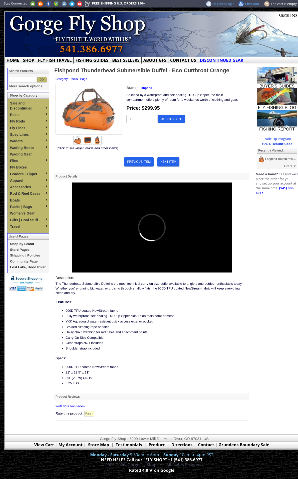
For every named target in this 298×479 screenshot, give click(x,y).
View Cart (44, 445)
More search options (25, 86)
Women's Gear (22, 213)
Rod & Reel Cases (28, 194)
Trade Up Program (277, 138)
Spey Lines (28, 134)
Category (62, 79)
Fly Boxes (18, 167)
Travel (28, 226)
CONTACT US (183, 60)
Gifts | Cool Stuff (28, 220)
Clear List (290, 166)
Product (157, 445)
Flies (28, 161)
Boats (28, 200)
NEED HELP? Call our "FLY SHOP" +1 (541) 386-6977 (151, 459)
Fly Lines (28, 128)
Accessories (28, 187)
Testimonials (129, 445)
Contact (206, 445)
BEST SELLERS (125, 60)
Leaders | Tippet (28, 174)
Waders (28, 141)
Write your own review (70, 406)
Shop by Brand (22, 244)
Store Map (98, 445)
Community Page (24, 261)
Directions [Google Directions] (181, 445)
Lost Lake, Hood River (28, 267)
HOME (13, 60)
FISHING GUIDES (91, 60)
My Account (70, 445)
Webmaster (152, 476)
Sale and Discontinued (28, 105)
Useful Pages (18, 236)
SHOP (28, 60)
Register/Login (223, 4)
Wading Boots (28, 148)
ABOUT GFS (154, 60)
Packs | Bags (28, 207)
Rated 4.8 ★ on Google (151, 470)
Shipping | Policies (25, 255)
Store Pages (20, 250)
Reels (28, 115)
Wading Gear (21, 154)
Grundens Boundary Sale (243, 445)
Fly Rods (28, 121)
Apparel (28, 180)
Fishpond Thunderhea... (276, 158)
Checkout (252, 4)
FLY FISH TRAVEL (55, 60)
